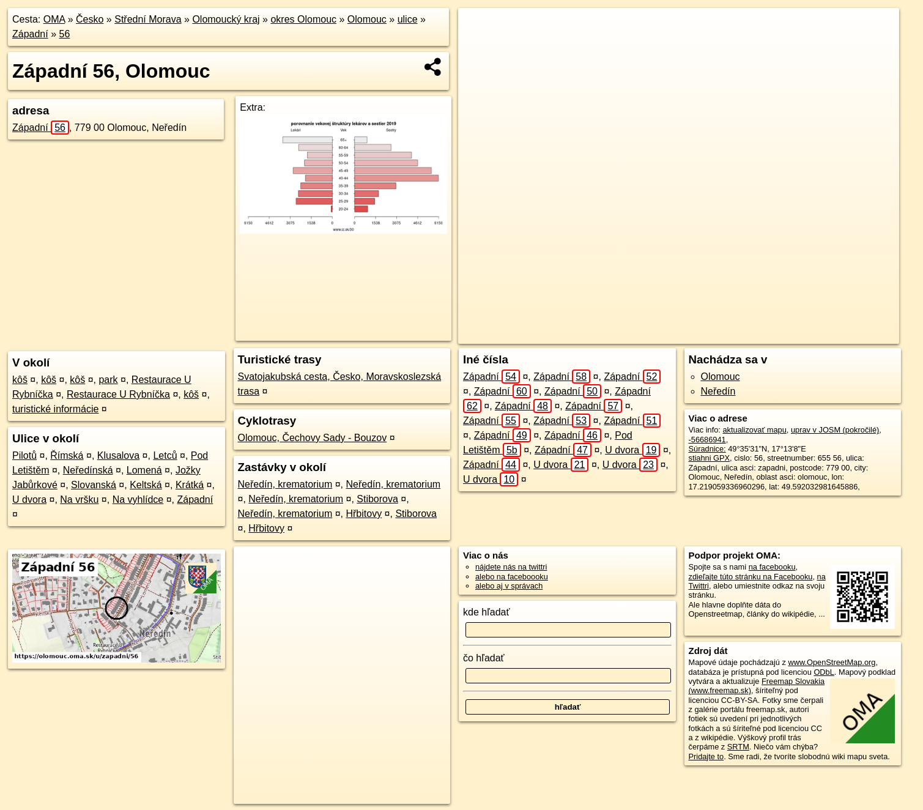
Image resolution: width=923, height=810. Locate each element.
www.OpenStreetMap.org (831, 662)
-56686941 (707, 439)
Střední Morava (147, 19)
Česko (89, 19)
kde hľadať (486, 612)
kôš (20, 379)
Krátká (190, 485)
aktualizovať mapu (754, 429)
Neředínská (88, 470)
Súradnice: (707, 448)
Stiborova (377, 499)
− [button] (479, 48)
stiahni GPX (709, 458)
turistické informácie (55, 409)
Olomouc (367, 19)
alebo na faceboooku (511, 576)
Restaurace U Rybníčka (118, 394)
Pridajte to (706, 756)
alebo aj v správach (509, 585)
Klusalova (118, 455)
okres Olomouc (303, 19)
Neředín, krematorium (285, 484)
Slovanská (93, 485)
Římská (66, 455)
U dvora (29, 499)
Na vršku (79, 499)
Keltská (145, 485)
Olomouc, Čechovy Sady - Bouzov (312, 438)
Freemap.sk (737, 334)
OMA (54, 19)
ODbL (824, 672)
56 (64, 34)
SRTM (738, 746)
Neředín (718, 391)
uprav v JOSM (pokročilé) (835, 429)
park (107, 379)
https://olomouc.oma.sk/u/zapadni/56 (837, 334)
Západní (30, 34)
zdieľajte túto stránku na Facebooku (751, 576)
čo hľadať (484, 658)
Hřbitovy (364, 513)
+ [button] (479, 29)
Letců (165, 455)
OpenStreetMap (674, 334)
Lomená (144, 470)
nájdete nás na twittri (511, 566)
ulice (408, 19)
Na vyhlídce (138, 499)
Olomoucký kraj (225, 19)
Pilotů (24, 455)
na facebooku (772, 566)
